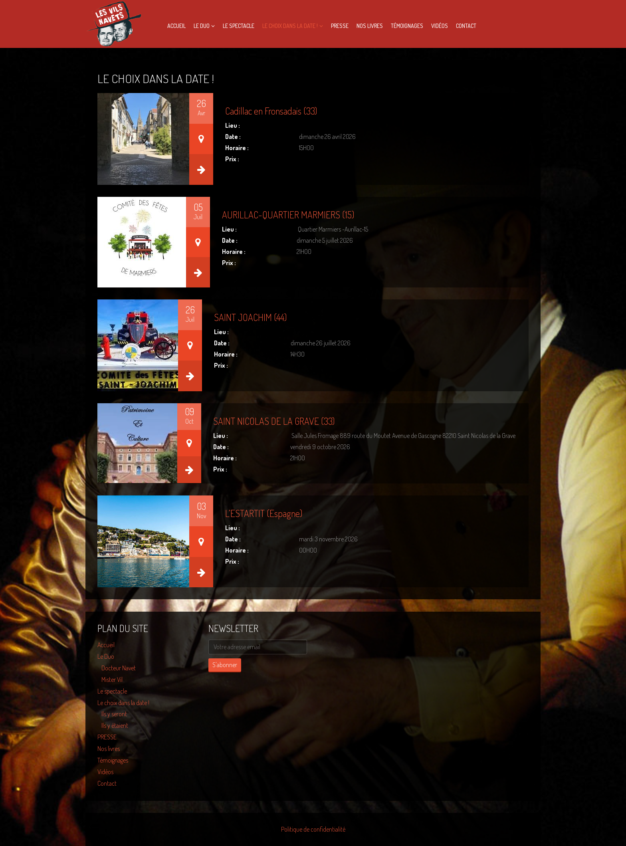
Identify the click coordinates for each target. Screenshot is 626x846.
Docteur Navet (118, 668)
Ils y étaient (114, 725)
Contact (466, 25)
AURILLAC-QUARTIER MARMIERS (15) (288, 214)
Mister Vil (112, 680)
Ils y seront (114, 714)
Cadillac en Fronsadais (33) (271, 111)
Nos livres (370, 25)
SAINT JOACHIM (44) (250, 317)
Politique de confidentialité (313, 829)
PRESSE (340, 25)
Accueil (176, 25)
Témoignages (407, 25)
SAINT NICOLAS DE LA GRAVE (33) (274, 421)
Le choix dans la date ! (290, 25)
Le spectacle (238, 25)
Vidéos (439, 25)
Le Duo (202, 25)
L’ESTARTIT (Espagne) (264, 513)
